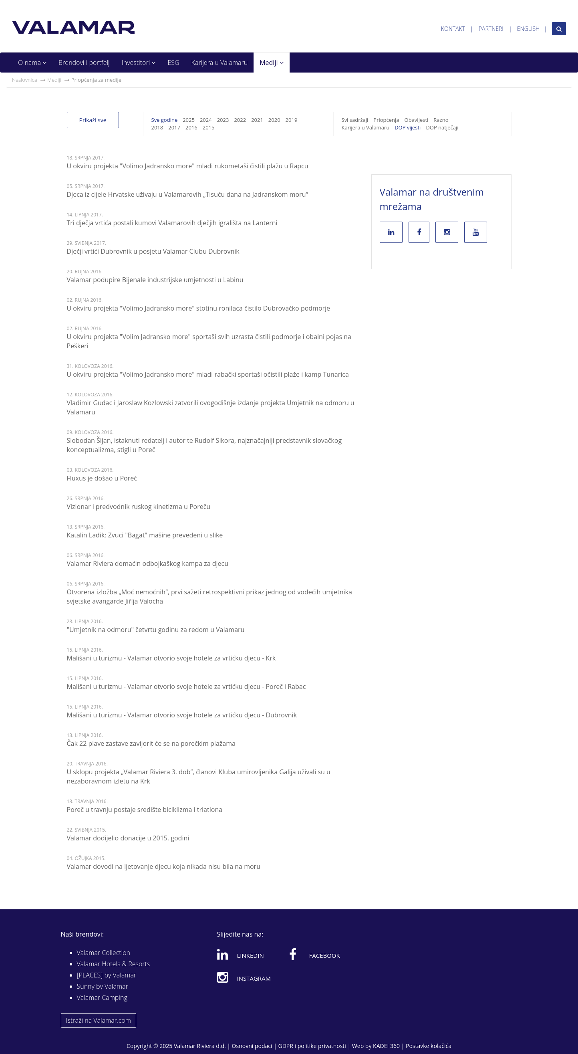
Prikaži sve (93, 120)
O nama (32, 62)
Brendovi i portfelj (84, 62)
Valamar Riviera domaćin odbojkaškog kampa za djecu (148, 563)
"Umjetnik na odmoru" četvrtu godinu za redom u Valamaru (156, 629)
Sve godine (164, 119)
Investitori (139, 62)
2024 (206, 119)
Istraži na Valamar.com (98, 1020)
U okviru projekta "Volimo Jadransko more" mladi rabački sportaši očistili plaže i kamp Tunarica (208, 374)
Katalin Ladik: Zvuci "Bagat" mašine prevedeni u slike (145, 535)
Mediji (271, 62)
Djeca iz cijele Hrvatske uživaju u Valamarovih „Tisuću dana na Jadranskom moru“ (187, 194)
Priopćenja (386, 119)
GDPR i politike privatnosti (312, 1046)
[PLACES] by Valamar (107, 975)
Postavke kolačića (428, 1046)
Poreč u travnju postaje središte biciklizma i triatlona (145, 809)
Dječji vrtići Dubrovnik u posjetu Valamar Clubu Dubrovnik (153, 251)
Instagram (244, 977)
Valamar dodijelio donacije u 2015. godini (128, 838)
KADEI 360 (386, 1046)
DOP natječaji (442, 127)
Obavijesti (417, 119)
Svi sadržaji (355, 119)
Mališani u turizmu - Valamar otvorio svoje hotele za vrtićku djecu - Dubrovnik (182, 715)
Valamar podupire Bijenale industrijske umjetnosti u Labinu (155, 279)
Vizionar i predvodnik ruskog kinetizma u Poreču (139, 506)
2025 (189, 119)
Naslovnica (24, 79)
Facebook (314, 954)
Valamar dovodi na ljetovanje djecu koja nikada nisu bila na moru (163, 866)
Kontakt (453, 28)
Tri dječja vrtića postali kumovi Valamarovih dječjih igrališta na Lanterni (172, 222)
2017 (174, 127)
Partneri (491, 28)
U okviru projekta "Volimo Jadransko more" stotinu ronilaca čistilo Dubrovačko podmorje (198, 308)
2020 (274, 119)
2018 (157, 127)
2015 (209, 127)
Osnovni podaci (252, 1046)
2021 (257, 119)
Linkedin (240, 954)
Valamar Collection (104, 952)
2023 (223, 119)
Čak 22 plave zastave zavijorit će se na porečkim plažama (151, 743)
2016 (191, 127)
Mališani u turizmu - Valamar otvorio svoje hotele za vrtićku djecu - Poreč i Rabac (186, 686)
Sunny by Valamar (102, 986)
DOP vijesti (408, 127)
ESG (173, 62)
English (528, 28)
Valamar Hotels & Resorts (113, 963)
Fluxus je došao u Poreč (102, 478)
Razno (440, 119)
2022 (240, 119)
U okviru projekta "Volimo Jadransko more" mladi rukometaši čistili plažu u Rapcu (187, 166)
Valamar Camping (102, 997)
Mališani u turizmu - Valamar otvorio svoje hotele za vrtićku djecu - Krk (171, 658)
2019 (292, 119)
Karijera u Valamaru (219, 62)
